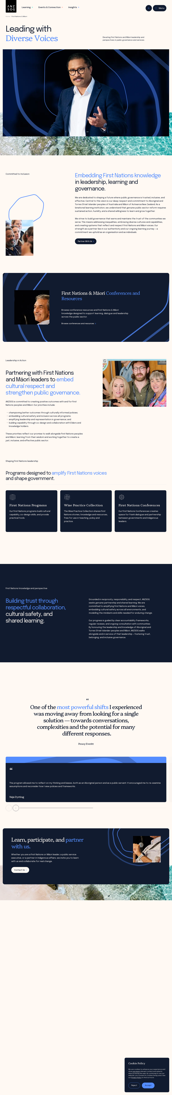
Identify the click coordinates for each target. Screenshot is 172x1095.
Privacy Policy (136, 1077)
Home (8, 16)
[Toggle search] (149, 8)
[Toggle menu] (159, 8)
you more (136, 1071)
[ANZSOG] (11, 6)
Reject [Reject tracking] (134, 1085)
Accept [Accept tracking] (148, 1085)
